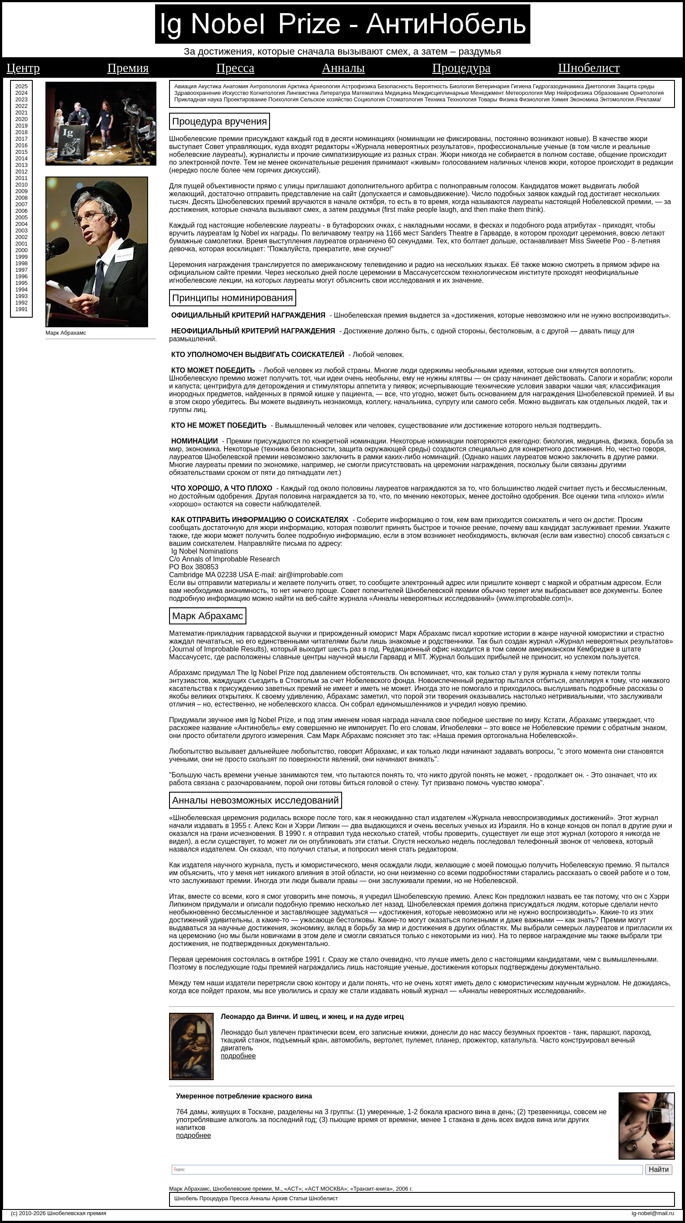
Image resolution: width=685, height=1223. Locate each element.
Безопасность (395, 86)
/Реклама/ (648, 99)
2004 (21, 224)
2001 (21, 243)
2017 (21, 138)
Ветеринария (492, 86)
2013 (21, 165)
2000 (21, 250)
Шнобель (186, 1198)
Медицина (398, 93)
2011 (21, 178)
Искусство (235, 93)
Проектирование (245, 99)
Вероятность (431, 86)
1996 (21, 276)
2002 (21, 237)
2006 (21, 211)
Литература (335, 93)
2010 (21, 184)
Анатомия (235, 86)
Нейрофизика (574, 93)
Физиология (534, 99)
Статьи (298, 1198)
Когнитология (267, 93)
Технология (462, 99)
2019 (21, 125)
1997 (21, 270)
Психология (283, 99)
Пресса (235, 68)
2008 (21, 197)
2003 (21, 230)
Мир (549, 93)
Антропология (268, 86)
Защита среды (635, 86)
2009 (21, 191)
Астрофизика (359, 86)
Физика (508, 99)
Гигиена (521, 86)
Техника (435, 99)
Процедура (461, 68)
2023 (21, 99)
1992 (21, 302)
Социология (369, 99)
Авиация (185, 86)
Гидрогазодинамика (558, 86)
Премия (128, 68)
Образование (611, 93)
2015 (21, 152)
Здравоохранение (197, 93)
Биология (462, 86)
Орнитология (647, 93)
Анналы (343, 68)
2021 (21, 112)
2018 (21, 132)
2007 (21, 204)
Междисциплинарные (441, 93)
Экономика (584, 99)
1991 (21, 309)
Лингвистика (303, 93)
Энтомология (617, 99)
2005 (21, 217)
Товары (487, 99)
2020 (21, 119)
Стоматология (405, 99)
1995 (21, 283)
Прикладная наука (198, 99)
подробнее (238, 1056)
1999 (21, 256)
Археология (325, 86)
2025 (21, 86)
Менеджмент (487, 93)
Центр (23, 68)
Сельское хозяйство (326, 99)
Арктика (297, 86)
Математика (367, 93)
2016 (21, 145)
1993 (21, 296)
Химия (559, 99)
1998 (21, 263)
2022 (21, 106)
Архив (279, 1198)
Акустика (209, 86)
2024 (21, 93)
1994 (21, 289)
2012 (21, 171)
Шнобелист (589, 68)
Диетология (600, 86)
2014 (21, 158)
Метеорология (524, 93)
